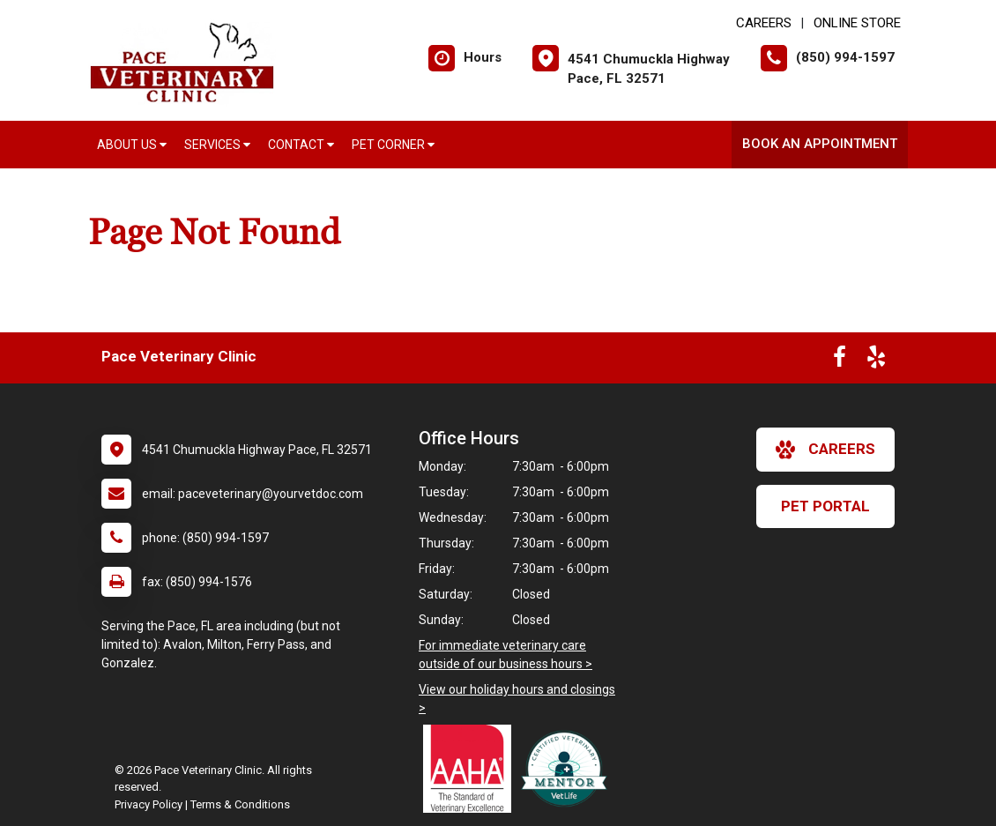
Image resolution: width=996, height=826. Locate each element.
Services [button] (217, 145)
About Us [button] (132, 145)
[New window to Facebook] (839, 360)
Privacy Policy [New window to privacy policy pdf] (148, 804)
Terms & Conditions (240, 804)
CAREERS (764, 23)
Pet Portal (825, 506)
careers (825, 449)
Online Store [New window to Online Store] (857, 23)
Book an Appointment (819, 144)
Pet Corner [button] (393, 145)
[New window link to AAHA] (471, 769)
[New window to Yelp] (876, 360)
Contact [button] (301, 145)
